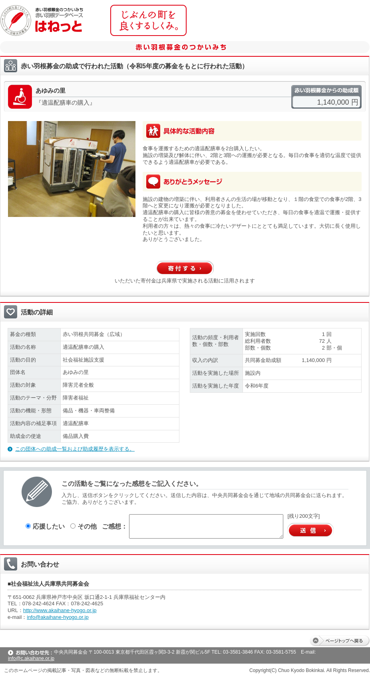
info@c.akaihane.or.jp (31, 658)
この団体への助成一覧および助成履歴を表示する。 (75, 449)
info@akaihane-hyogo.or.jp (57, 617)
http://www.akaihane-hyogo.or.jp (60, 610)
